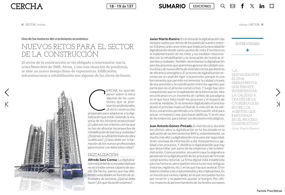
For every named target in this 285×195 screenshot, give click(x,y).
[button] (172, 6)
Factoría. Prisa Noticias (269, 191)
